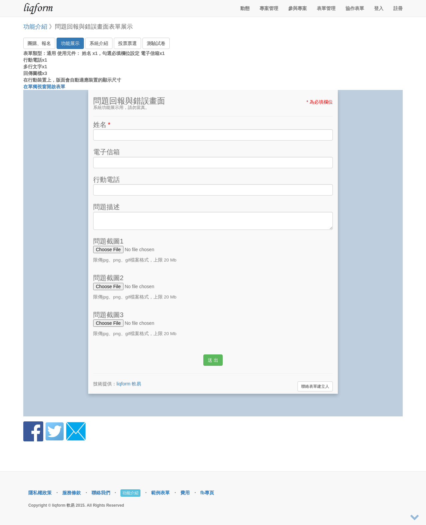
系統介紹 (99, 43)
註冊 (398, 8)
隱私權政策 (40, 492)
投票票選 (127, 43)
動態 (245, 8)
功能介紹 (35, 26)
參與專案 (297, 8)
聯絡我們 (101, 492)
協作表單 (354, 8)
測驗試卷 (156, 43)
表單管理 (326, 8)
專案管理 (269, 8)
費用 (185, 492)
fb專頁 (207, 492)
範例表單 (160, 492)
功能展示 (70, 43)
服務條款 (71, 492)
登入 (378, 8)
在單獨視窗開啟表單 (44, 86)
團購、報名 (39, 43)
